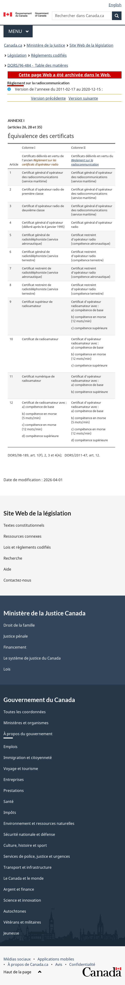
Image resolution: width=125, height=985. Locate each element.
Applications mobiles (56, 959)
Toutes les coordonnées (24, 711)
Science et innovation (22, 900)
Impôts (9, 812)
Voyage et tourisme (20, 768)
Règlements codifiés (49, 55)
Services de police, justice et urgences (36, 856)
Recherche (12, 558)
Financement (14, 647)
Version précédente (48, 98)
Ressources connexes (22, 536)
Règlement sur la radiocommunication (85, 162)
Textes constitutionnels (23, 525)
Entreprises (13, 779)
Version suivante (83, 98)
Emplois (10, 746)
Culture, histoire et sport (25, 845)
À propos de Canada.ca (28, 964)
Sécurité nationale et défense (29, 834)
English (115, 4)
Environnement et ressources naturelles (38, 823)
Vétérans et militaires (22, 922)
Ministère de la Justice (46, 45)
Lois (6, 669)
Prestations (13, 790)
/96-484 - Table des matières (37, 65)
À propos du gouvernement (27, 733)
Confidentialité (82, 964)
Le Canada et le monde (23, 878)
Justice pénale (15, 636)
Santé (8, 801)
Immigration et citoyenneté (27, 757)
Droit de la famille (19, 625)
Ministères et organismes (26, 722)
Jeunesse (11, 933)
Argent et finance (18, 889)
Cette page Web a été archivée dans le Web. (65, 75)
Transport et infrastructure (27, 867)
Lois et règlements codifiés (27, 547)
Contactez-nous (17, 580)
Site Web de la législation (91, 45)
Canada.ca (13, 45)
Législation (17, 55)
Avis (58, 964)
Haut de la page (22, 971)
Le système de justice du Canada (32, 658)
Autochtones (14, 911)
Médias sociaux (17, 959)
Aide (7, 569)
